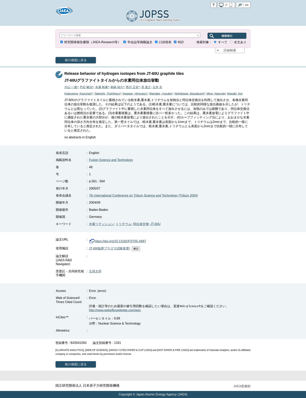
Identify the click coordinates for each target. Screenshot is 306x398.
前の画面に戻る (76, 60)
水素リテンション (101, 224)
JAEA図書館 (242, 386)
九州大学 (95, 271)
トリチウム (123, 224)
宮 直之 (146, 87)
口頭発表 (165, 42)
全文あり (240, 42)
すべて (222, 42)
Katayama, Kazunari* (78, 93)
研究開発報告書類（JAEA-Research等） (92, 42)
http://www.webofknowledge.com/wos (115, 310)
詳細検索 (230, 50)
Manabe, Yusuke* (161, 93)
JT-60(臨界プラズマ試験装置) (109, 248)
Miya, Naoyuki (215, 93)
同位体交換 (141, 224)
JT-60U (155, 224)
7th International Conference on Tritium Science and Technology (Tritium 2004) (143, 195)
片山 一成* (71, 87)
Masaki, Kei (235, 93)
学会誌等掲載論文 (139, 42)
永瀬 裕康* (102, 87)
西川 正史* (133, 87)
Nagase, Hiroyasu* (135, 93)
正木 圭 (157, 87)
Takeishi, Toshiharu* (107, 93)
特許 (181, 42)
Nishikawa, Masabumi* (189, 93)
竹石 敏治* (86, 87)
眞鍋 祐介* (117, 87)
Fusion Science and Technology (111, 160)
